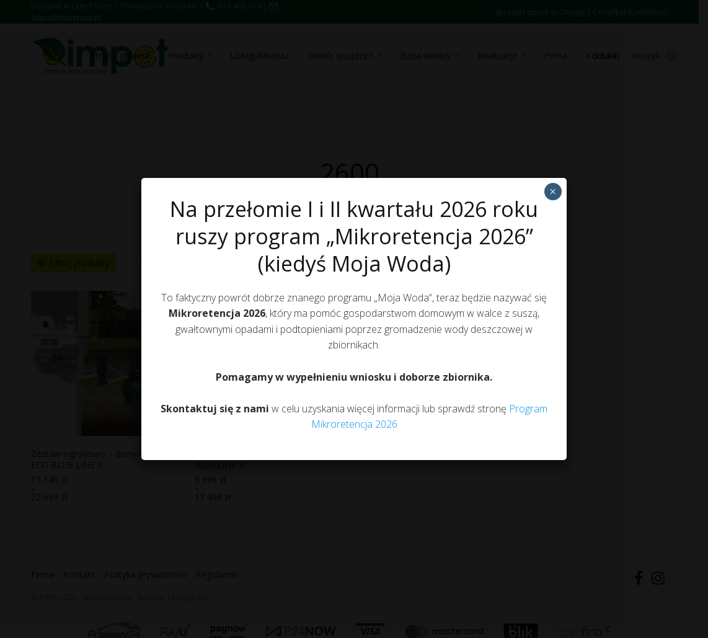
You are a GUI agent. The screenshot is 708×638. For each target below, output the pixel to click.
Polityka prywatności (348, 387)
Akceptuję (250, 358)
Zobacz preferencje (454, 358)
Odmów (351, 358)
